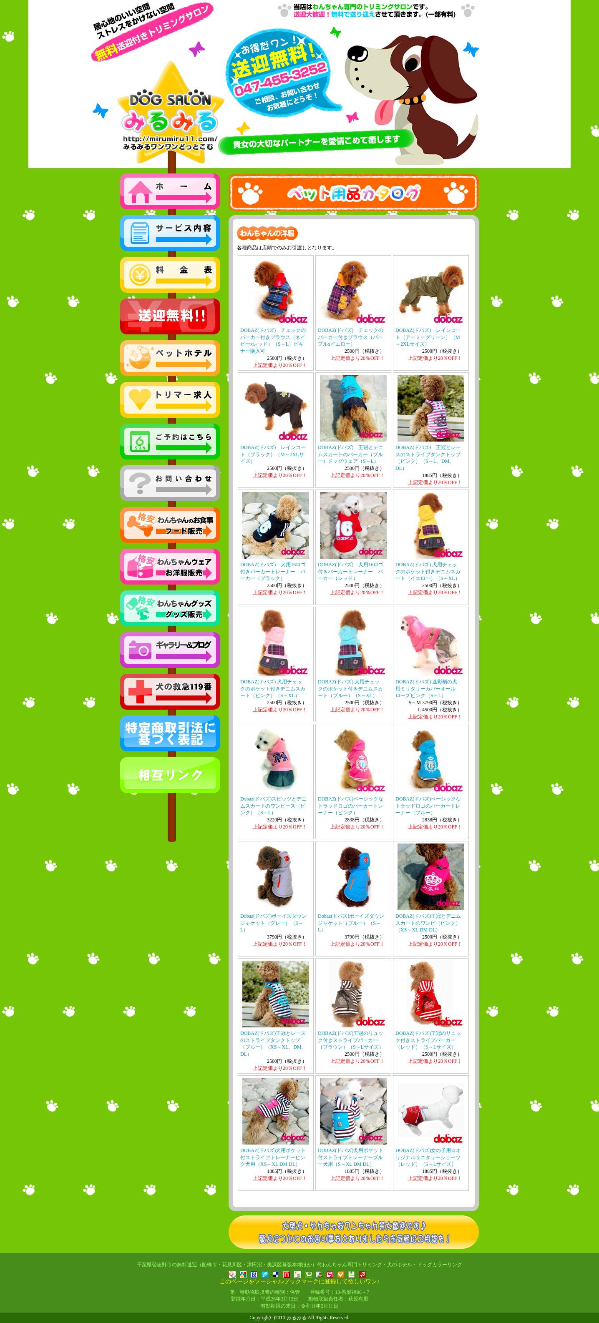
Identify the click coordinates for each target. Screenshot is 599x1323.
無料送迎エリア (170, 316)
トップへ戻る (170, 191)
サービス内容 (170, 233)
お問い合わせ (170, 483)
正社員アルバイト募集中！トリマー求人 (170, 400)
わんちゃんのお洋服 (170, 567)
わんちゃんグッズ (170, 608)
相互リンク (170, 775)
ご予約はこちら (170, 441)
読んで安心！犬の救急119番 (170, 692)
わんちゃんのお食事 (170, 525)
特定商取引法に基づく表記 (170, 733)
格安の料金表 (170, 275)
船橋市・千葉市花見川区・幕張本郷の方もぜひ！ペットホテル (170, 358)
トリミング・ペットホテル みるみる (299, 86)
